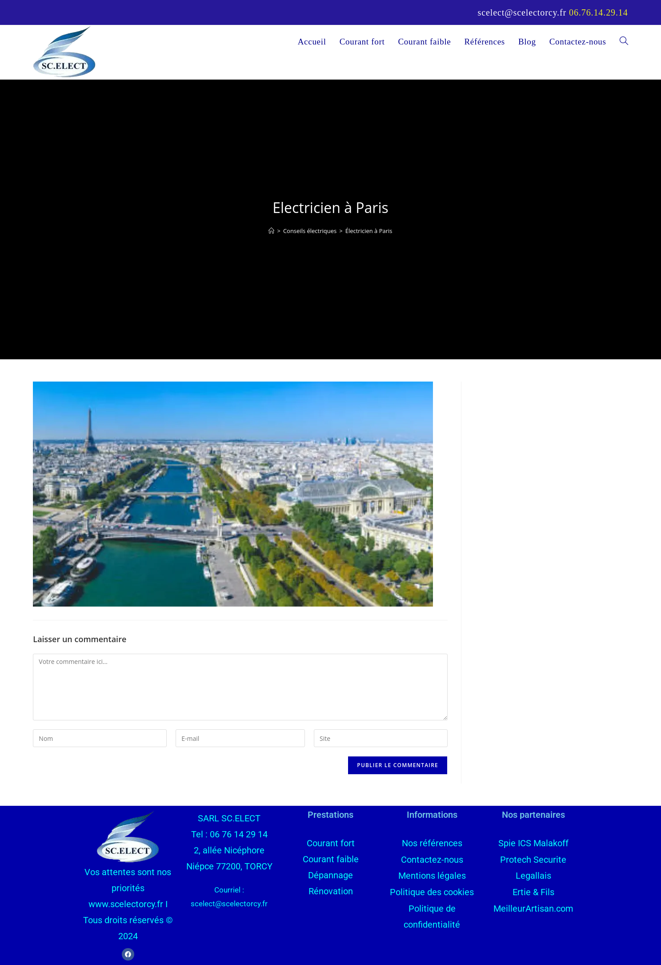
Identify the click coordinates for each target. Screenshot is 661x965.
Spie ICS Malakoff (533, 843)
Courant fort (331, 843)
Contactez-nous (432, 859)
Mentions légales (432, 875)
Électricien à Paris (369, 231)
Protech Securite (533, 859)
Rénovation (330, 891)
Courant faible (331, 859)
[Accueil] (271, 231)
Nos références (432, 843)
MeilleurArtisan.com (533, 907)
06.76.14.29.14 (598, 12)
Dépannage (330, 875)
